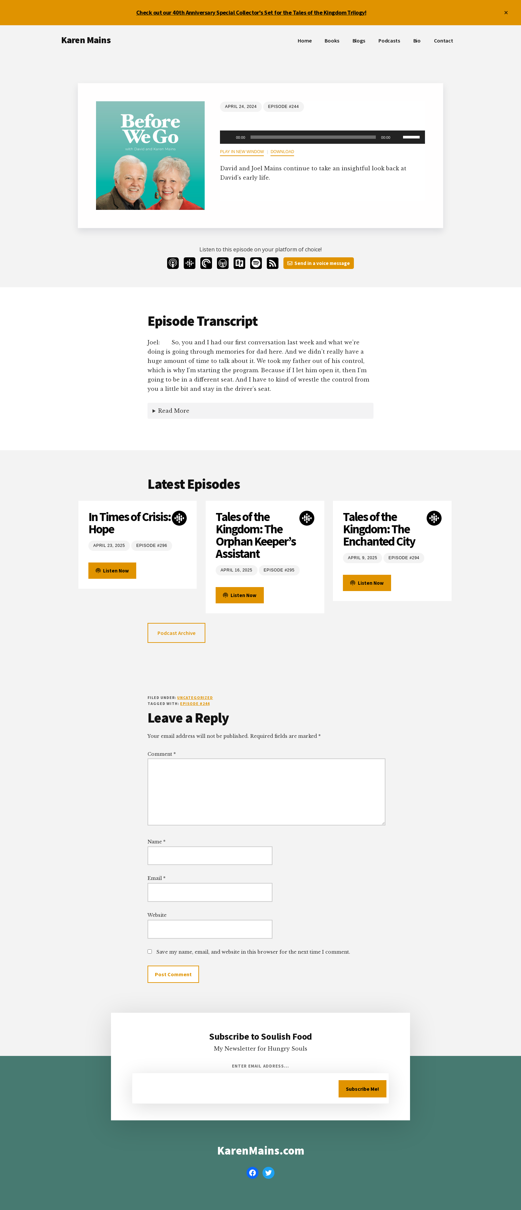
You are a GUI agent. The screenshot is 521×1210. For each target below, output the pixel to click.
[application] (322, 137)
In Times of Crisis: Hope (129, 523)
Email (156, 878)
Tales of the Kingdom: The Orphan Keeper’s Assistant (256, 535)
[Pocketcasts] (206, 263)
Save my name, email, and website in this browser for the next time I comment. (253, 952)
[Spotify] (256, 263)
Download (282, 151)
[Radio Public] (239, 263)
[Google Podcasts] (189, 263)
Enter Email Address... (260, 1066)
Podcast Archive (176, 633)
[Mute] (397, 137)
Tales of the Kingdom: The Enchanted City (379, 529)
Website (157, 915)
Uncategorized (195, 697)
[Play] (228, 137)
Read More (173, 410)
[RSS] (272, 263)
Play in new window (242, 151)
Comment (162, 754)
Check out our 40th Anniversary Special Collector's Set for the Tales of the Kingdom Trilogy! (251, 12)
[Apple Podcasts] (173, 263)
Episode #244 (195, 703)
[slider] (313, 137)
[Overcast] (223, 263)
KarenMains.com (260, 1150)
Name (156, 842)
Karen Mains (86, 40)
